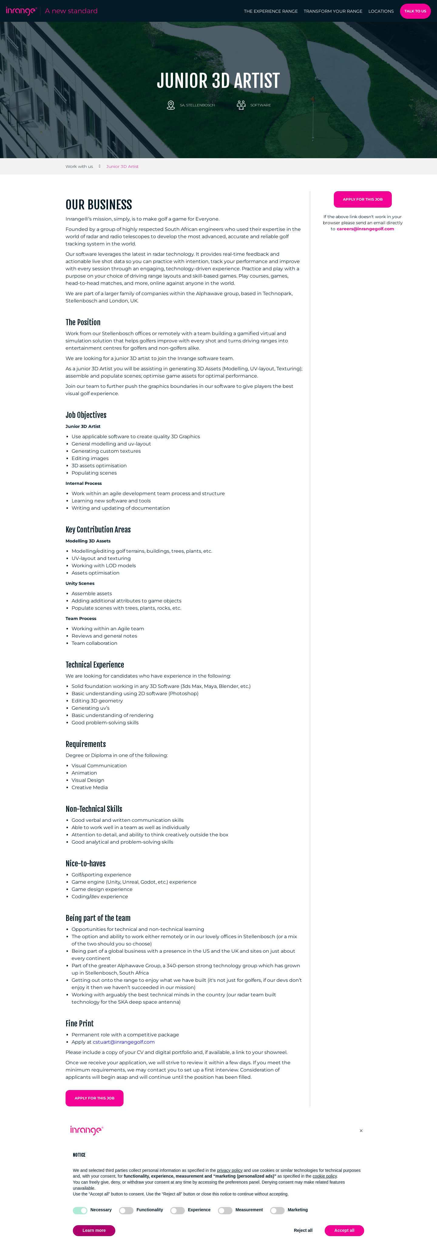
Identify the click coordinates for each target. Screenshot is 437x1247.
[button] (361, 1130)
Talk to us (415, 11)
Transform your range (333, 11)
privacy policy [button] (229, 1170)
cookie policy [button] (325, 1176)
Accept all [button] (344, 1230)
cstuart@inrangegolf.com (124, 1042)
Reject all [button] (303, 1230)
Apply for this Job (94, 1098)
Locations (381, 11)
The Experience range (271, 11)
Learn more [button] (94, 1230)
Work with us (79, 166)
